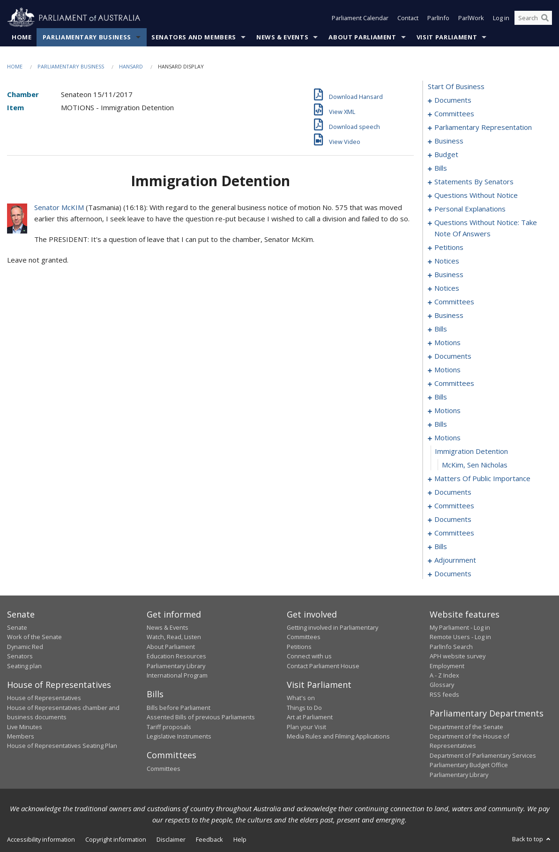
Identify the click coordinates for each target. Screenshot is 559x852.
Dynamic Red (25, 646)
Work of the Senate (34, 637)
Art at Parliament (310, 717)
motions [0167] (447, 437)
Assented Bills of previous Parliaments (201, 717)
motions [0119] (447, 369)
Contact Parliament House (323, 666)
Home (22, 37)
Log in (501, 18)
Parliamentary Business (87, 37)
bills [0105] (440, 328)
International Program (177, 675)
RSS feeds (444, 694)
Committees (163, 768)
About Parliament (362, 37)
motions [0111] (447, 342)
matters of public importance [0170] (482, 478)
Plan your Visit (306, 727)
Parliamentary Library (176, 666)
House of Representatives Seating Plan (62, 745)
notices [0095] (446, 288)
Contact (407, 18)
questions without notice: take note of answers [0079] (485, 228)
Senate (17, 627)
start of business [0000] (456, 86)
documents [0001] (452, 100)
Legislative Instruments (179, 736)
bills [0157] (440, 424)
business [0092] (448, 274)
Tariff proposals (169, 727)
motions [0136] (447, 410)
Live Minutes (24, 727)
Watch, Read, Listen (174, 637)
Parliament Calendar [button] (360, 18)
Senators (20, 656)
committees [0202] (454, 532)
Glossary (442, 684)
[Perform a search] (545, 18)
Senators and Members (193, 37)
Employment (447, 666)
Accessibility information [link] (41, 839)
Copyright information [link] (115, 839)
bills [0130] (440, 396)
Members (20, 736)
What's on (301, 698)
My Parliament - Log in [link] (460, 627)
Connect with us (309, 656)
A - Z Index (444, 675)
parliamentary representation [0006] (483, 127)
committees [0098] (454, 301)
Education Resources (176, 656)
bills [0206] (440, 546)
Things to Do (304, 707)
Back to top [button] (532, 839)
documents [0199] (452, 519)
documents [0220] (452, 573)
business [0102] (448, 315)
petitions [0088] (448, 247)
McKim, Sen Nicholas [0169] (474, 464)
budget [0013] (446, 154)
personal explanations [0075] (470, 208)
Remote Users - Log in (460, 637)
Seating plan (24, 666)
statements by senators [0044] (474, 181)
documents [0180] (452, 492)
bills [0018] (440, 168)
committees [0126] (454, 383)
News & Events (282, 37)
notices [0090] (446, 260)
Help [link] (239, 839)
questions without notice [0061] (476, 195)
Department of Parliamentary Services (483, 755)
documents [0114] (452, 356)
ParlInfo (438, 18)
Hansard (131, 66)
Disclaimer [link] (171, 839)
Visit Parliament (447, 37)
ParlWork (471, 18)
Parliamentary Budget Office (469, 765)
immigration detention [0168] (471, 451)
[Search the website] (533, 18)
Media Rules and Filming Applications (338, 736)
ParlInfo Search (451, 646)
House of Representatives (44, 698)
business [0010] (448, 140)
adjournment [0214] (455, 560)
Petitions (299, 646)
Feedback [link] (209, 839)
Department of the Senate (466, 727)
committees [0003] (454, 113)
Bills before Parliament (178, 707)
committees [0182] (454, 505)
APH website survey (457, 656)
